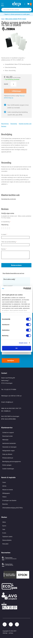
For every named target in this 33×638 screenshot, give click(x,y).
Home (2, 19)
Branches (5, 504)
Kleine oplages (6, 465)
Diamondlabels (7, 540)
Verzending (13, 123)
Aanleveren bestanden (9, 443)
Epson (4, 526)
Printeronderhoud (7, 458)
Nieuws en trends (7, 489)
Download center (7, 436)
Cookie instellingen (8, 469)
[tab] (16, 131)
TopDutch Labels (7, 536)
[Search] (30, 10)
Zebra (4, 522)
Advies (4, 486)
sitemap (5, 633)
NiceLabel (5, 544)
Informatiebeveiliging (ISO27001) (12, 508)
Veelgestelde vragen (8, 450)
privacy (11, 633)
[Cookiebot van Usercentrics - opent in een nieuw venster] (23, 288)
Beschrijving (5, 123)
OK (16, 348)
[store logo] (16, 4)
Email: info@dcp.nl (7, 402)
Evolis (4, 533)
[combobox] (16, 9)
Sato (3, 529)
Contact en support (8, 432)
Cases (4, 482)
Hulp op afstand (7, 454)
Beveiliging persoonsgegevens (11, 461)
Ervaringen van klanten (9, 500)
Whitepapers (6, 493)
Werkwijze (5, 440)
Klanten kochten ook (25, 123)
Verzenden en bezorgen (9, 447)
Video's (4, 497)
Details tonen (23, 343)
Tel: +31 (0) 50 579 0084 (8, 389)
